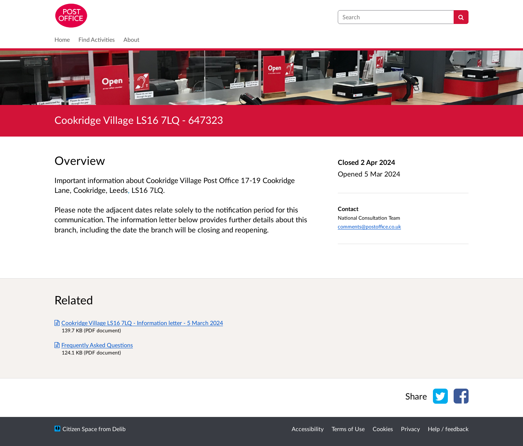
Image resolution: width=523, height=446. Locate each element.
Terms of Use (348, 428)
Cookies (383, 428)
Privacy (410, 428)
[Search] (461, 17)
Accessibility (308, 428)
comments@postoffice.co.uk (369, 226)
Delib (119, 428)
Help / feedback (448, 428)
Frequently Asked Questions (93, 344)
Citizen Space (79, 428)
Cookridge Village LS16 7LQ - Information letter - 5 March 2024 (138, 322)
